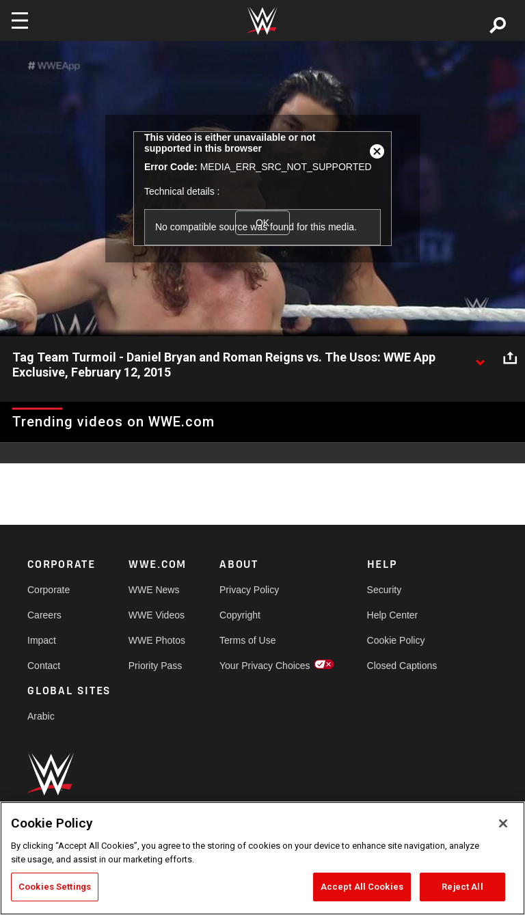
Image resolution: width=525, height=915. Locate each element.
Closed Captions (402, 665)
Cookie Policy (396, 640)
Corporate (48, 589)
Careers (44, 615)
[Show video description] (480, 358)
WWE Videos (157, 615)
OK (262, 222)
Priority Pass (156, 665)
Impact (41, 640)
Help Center (392, 615)
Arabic (41, 716)
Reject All (462, 887)
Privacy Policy (249, 589)
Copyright (239, 615)
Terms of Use (247, 640)
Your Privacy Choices (264, 665)
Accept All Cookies (362, 887)
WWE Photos (157, 640)
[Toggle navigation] (19, 20)
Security (384, 589)
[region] (262, 858)
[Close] (503, 823)
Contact (43, 665)
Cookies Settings (54, 887)
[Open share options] (510, 358)
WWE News (154, 589)
